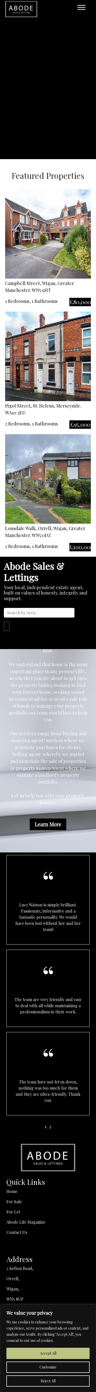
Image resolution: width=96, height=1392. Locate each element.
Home (11, 1191)
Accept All (48, 1353)
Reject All (48, 1380)
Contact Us (16, 1232)
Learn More (48, 824)
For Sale (14, 1201)
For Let (13, 1211)
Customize (48, 1367)
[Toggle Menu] (81, 7)
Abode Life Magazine (25, 1222)
